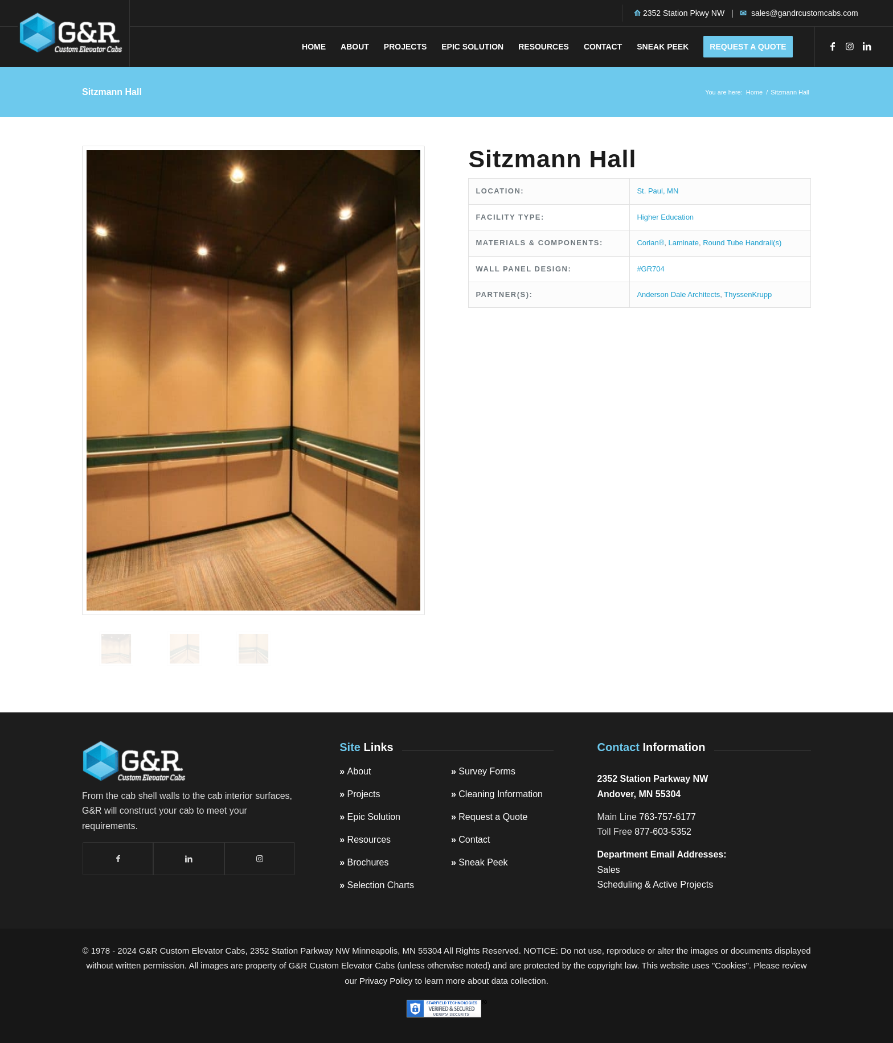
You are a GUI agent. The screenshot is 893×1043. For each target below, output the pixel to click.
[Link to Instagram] (849, 46)
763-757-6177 (667, 817)
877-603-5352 (662, 831)
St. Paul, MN (657, 191)
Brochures (368, 862)
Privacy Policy (385, 981)
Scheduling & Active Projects (655, 884)
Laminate (683, 242)
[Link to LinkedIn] (866, 46)
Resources (369, 839)
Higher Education (665, 217)
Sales (608, 870)
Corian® (650, 242)
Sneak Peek (482, 862)
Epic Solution (373, 817)
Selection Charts (380, 885)
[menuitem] (313, 47)
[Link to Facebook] (832, 46)
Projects (363, 794)
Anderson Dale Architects (678, 294)
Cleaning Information (500, 794)
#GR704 (650, 269)
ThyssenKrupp (748, 294)
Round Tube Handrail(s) (742, 242)
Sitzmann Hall (112, 92)
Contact (474, 839)
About (359, 771)
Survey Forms (486, 771)
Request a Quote (492, 817)
